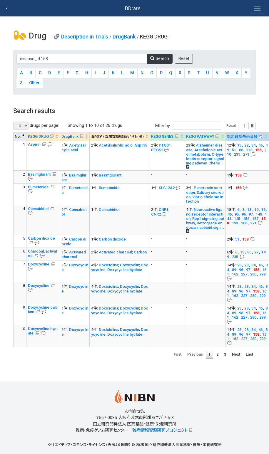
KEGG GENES (162, 136)
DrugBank (124, 36)
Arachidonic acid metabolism (204, 152)
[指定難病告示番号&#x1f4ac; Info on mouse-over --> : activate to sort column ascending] (247, 136)
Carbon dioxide (112, 239)
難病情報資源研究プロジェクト (160, 430)
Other (34, 82)
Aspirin (34, 144)
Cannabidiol (38, 208)
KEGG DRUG (38, 136)
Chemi (214, 163)
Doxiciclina (108, 265)
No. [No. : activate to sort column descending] (18, 136)
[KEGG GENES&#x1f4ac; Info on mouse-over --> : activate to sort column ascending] (167, 136)
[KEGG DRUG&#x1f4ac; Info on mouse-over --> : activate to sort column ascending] (43, 136)
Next (236, 354)
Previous (195, 354)
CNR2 (156, 214)
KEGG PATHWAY (200, 136)
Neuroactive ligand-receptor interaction (204, 214)
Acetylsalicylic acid (73, 147)
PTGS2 (157, 150)
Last (249, 354)
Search (159, 58)
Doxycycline (39, 264)
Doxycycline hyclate (124, 270)
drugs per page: (36, 126)
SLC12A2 (167, 188)
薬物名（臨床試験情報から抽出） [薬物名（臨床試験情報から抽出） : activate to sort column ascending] (117, 136)
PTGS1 (165, 145)
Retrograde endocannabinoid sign (204, 225)
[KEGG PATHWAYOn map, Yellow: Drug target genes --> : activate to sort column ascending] (205, 136)
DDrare (133, 8)
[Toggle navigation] (257, 8)
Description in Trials (84, 36)
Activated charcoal (73, 254)
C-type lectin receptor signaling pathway (205, 158)
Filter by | (205, 126)
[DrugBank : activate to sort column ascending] (75, 136)
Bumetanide (39, 187)
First (177, 354)
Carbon (140, 252)
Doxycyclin (129, 265)
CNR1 (163, 209)
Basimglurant (39, 174)
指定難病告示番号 (242, 136)
